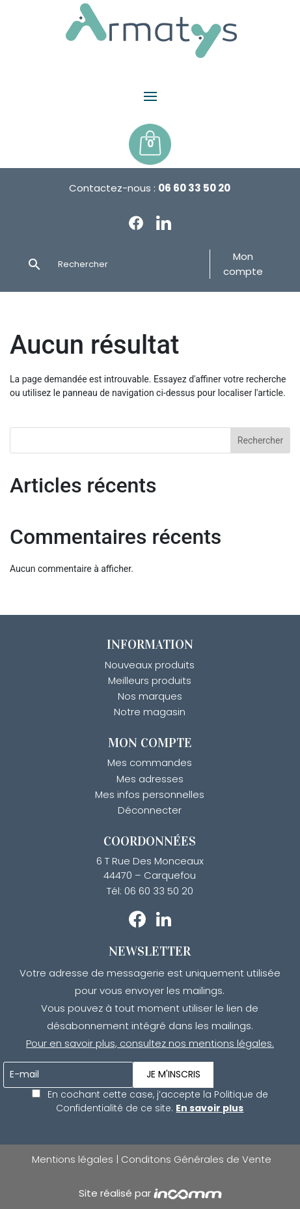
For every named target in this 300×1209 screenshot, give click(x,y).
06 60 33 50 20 (194, 188)
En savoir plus (209, 1108)
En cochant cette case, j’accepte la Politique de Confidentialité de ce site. (150, 1101)
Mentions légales (74, 1159)
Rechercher (260, 440)
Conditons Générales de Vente (196, 1159)
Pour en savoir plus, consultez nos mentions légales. (150, 1043)
